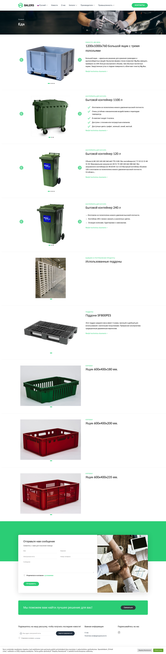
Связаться (128, 607)
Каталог (73, 5)
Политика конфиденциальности (96, 636)
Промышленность (106, 5)
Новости (54, 5)
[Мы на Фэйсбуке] (119, 632)
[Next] (80, 59)
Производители (88, 5)
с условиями (48, 575)
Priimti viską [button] (158, 650)
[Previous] (21, 59)
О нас (63, 5)
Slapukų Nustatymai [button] (145, 650)
